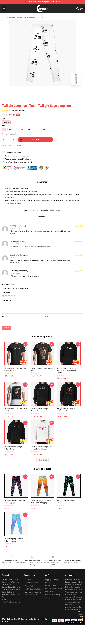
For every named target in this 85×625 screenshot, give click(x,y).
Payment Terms (50, 585)
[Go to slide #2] (48, 91)
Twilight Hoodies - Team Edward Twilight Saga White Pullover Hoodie (68, 370)
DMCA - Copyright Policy (33, 589)
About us (28, 580)
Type (3, 119)
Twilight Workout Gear (17, 17)
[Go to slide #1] (36, 91)
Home (4, 17)
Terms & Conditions (31, 583)
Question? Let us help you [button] (74, 622)
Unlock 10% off (81, 615)
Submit (6, 328)
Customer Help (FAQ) (52, 595)
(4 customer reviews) (19, 111)
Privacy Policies (30, 586)
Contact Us (49, 592)
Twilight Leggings (36, 17)
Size (3, 126)
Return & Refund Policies (53, 588)
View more (42, 460)
